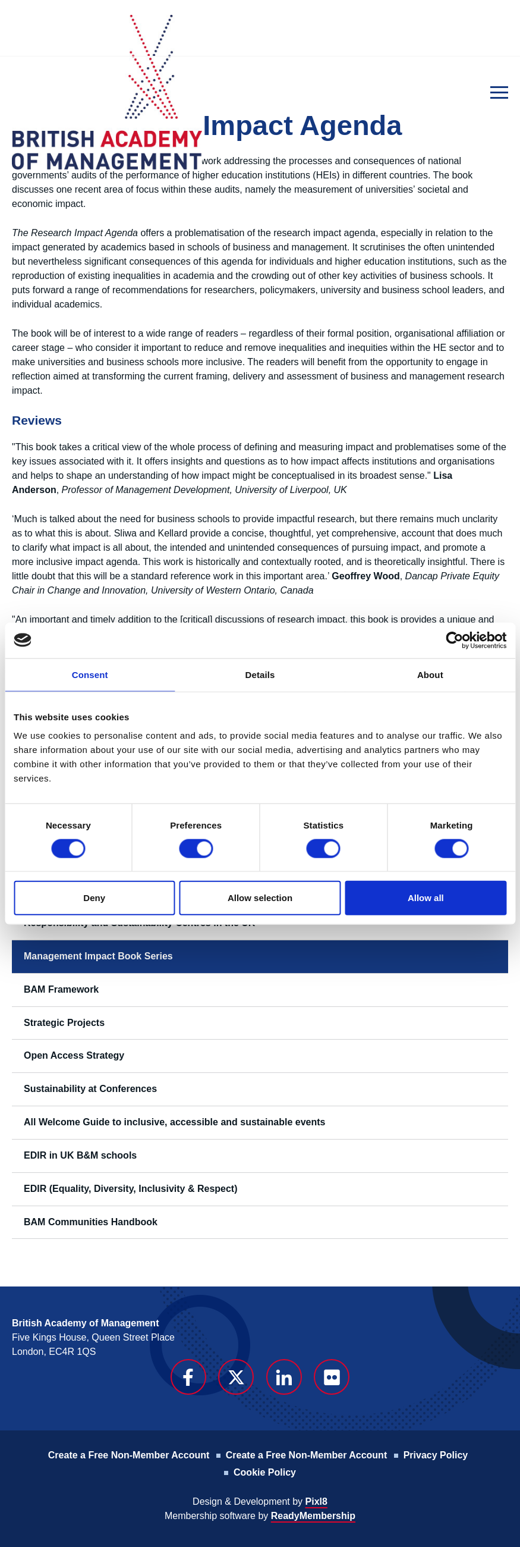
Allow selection (260, 898)
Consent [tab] (90, 674)
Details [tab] (260, 674)
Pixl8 (316, 1501)
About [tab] (430, 674)
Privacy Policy (436, 1455)
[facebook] (188, 1377)
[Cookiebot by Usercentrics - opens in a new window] (454, 640)
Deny (94, 898)
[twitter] (236, 1377)
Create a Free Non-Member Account (128, 1455)
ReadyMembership (313, 1516)
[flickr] (331, 1377)
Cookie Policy (265, 1472)
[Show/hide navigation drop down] (499, 92)
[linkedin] (284, 1377)
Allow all (426, 898)
